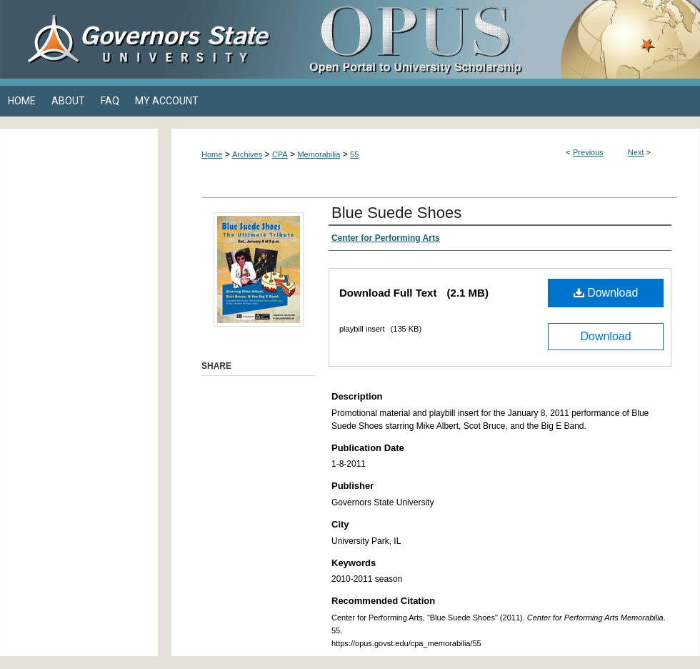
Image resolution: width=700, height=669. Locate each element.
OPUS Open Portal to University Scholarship (493, 39)
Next (636, 152)
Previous (588, 152)
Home (211, 154)
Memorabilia (318, 154)
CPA (280, 154)
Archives (247, 154)
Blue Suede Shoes (396, 213)
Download (606, 293)
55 (354, 154)
